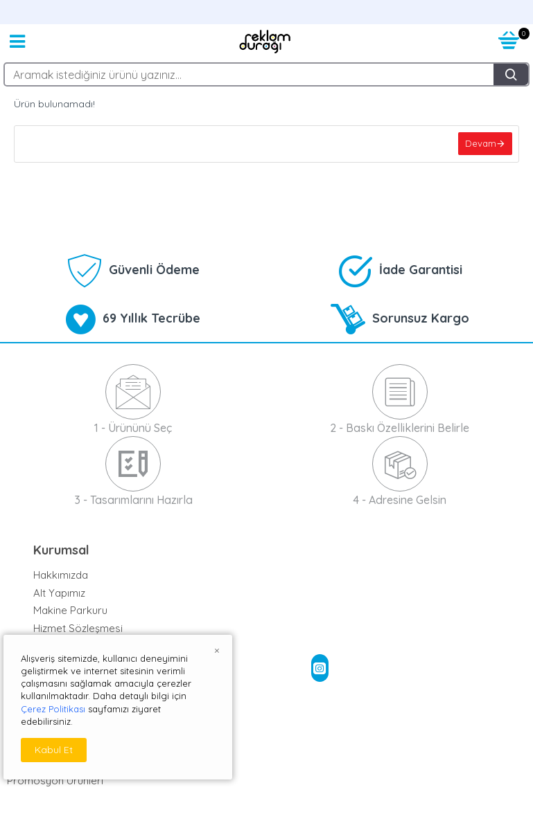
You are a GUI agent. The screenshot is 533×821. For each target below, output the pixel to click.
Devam (480, 144)
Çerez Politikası (53, 708)
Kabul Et (54, 749)
